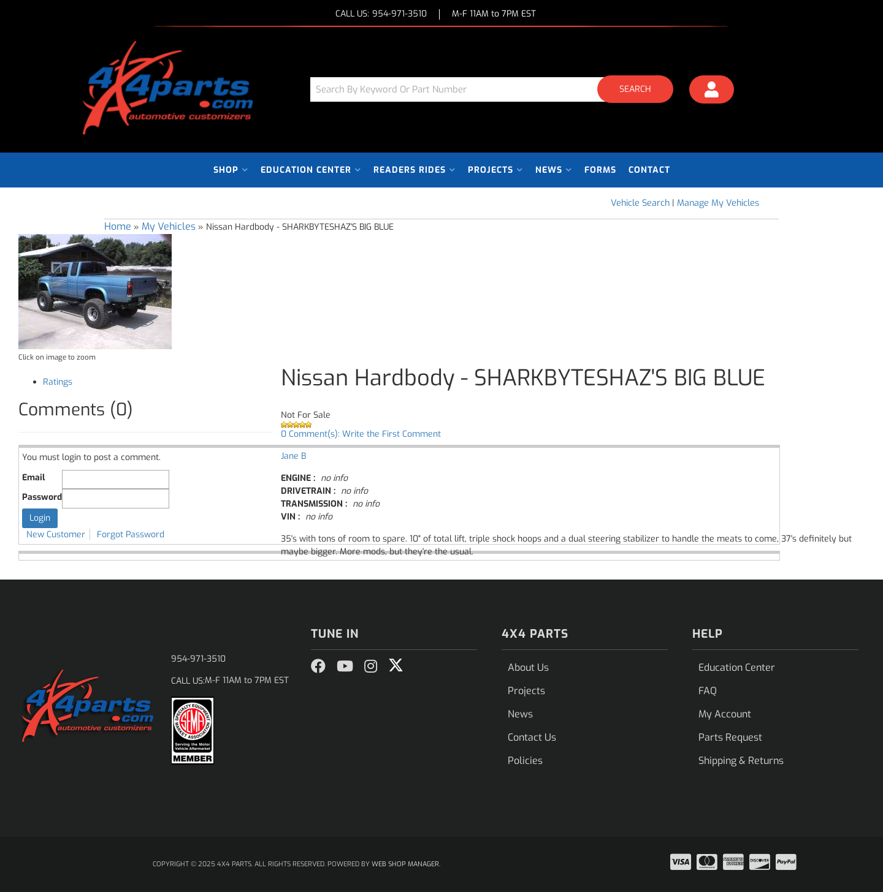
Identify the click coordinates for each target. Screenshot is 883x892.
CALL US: (381, 14)
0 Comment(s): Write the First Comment (361, 434)
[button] (496, 89)
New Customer (55, 534)
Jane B (293, 456)
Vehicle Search (640, 203)
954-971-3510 (198, 659)
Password (42, 497)
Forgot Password (130, 534)
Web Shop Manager (405, 864)
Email (33, 477)
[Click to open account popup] (711, 91)
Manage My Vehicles (718, 203)
